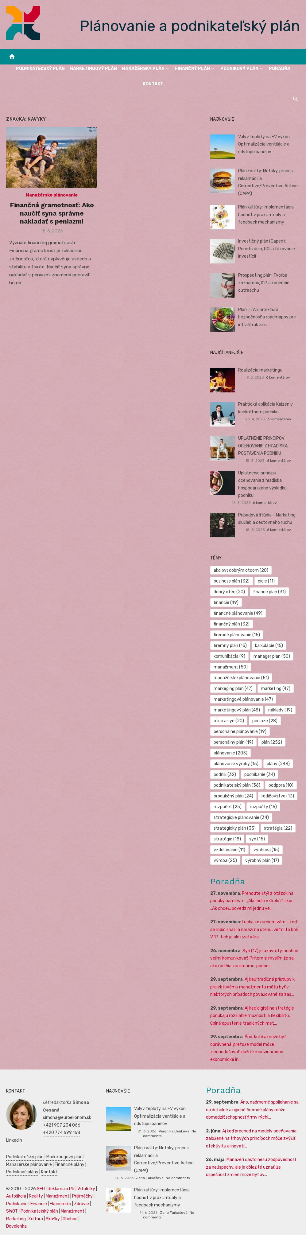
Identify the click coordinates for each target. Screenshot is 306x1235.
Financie (38, 1203)
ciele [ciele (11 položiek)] (266, 581)
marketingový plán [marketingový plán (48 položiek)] (237, 710)
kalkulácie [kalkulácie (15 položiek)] (269, 645)
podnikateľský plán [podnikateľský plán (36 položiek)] (237, 785)
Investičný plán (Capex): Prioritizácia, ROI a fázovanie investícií (266, 249)
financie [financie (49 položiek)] (226, 602)
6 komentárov (278, 377)
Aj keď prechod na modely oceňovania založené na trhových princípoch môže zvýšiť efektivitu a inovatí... (251, 1138)
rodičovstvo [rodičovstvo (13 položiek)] (277, 796)
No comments (178, 1178)
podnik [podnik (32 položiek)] (225, 774)
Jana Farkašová (150, 1178)
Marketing (16, 1218)
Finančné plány (69, 1164)
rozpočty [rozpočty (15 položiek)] (263, 806)
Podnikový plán (239, 68)
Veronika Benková (174, 1131)
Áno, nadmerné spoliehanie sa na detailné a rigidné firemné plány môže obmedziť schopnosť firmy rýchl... (252, 1110)
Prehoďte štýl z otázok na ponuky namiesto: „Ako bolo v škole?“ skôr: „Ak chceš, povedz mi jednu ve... (252, 901)
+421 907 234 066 (61, 1125)
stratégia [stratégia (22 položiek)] (278, 828)
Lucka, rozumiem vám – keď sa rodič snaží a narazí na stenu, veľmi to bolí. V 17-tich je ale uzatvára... (254, 929)
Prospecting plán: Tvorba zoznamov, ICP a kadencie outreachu (263, 283)
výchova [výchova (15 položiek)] (266, 849)
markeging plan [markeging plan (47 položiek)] (233, 688)
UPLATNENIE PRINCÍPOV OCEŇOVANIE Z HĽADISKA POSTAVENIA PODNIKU (263, 446)
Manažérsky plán (143, 68)
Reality (36, 1196)
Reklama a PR (61, 1188)
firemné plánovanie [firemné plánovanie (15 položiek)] (237, 634)
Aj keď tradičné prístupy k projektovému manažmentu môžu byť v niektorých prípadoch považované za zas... (252, 987)
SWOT (12, 1211)
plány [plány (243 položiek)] (278, 763)
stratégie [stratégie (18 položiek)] (227, 839)
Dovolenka (16, 1226)
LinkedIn (14, 1140)
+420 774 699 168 (61, 1132)
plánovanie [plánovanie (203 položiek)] (230, 753)
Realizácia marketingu (260, 370)
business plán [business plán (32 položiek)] (232, 581)
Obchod (70, 1218)
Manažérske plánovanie (52, 195)
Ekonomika (60, 1203)
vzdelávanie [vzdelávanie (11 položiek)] (229, 849)
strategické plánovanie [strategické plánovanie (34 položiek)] (241, 817)
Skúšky (53, 1218)
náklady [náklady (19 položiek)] (280, 710)
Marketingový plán (93, 68)
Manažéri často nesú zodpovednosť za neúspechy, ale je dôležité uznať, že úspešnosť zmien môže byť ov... (251, 1167)
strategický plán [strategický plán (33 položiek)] (235, 828)
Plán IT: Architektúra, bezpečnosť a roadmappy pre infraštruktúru (267, 317)
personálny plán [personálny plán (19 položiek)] (233, 742)
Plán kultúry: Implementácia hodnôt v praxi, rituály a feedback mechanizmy (266, 215)
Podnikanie (17, 1203)
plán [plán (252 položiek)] (271, 742)
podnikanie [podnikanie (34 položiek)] (259, 774)
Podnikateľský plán (40, 68)
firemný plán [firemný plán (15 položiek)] (230, 645)
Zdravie (81, 1203)
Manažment (57, 1196)
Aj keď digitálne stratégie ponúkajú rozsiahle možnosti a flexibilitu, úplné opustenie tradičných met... (252, 1016)
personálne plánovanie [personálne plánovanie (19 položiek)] (240, 731)
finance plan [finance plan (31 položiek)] (269, 591)
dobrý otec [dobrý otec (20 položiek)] (229, 591)
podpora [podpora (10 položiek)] (281, 785)
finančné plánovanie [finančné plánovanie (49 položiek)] (238, 613)
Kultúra (36, 1218)
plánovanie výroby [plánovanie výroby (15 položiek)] (236, 763)
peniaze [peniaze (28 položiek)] (264, 720)
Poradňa (279, 68)
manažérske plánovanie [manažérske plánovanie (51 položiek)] (241, 677)
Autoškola (16, 1196)
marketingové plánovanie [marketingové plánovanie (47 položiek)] (243, 699)
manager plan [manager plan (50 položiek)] (272, 656)
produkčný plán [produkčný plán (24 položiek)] (233, 796)
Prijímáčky (82, 1196)
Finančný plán (192, 68)
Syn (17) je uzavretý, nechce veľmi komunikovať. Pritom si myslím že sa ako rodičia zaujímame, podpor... (254, 958)
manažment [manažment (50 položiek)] (231, 667)
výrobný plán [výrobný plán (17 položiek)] (262, 860)
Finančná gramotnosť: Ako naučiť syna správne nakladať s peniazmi (52, 213)
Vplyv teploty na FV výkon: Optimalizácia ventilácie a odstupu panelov (264, 144)
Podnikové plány (22, 1172)
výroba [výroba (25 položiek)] (225, 860)
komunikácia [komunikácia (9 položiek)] (229, 656)
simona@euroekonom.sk (67, 1117)
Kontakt (153, 84)
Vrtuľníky (86, 1188)
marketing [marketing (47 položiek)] (275, 688)
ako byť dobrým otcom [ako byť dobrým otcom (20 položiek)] (241, 570)
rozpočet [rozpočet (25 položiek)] (228, 806)
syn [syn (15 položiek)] (257, 839)
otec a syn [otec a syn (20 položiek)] (229, 720)
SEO (41, 1188)
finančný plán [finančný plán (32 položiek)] (232, 624)
